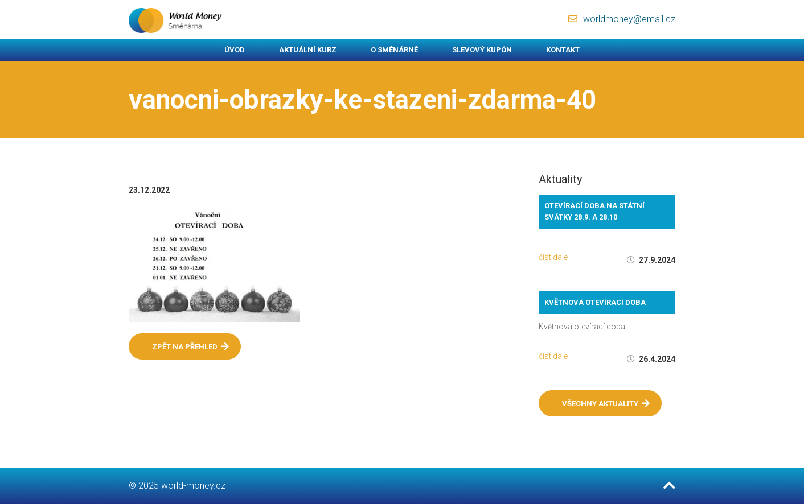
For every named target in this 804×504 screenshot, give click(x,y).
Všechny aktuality (606, 403)
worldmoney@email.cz (629, 19)
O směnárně (394, 50)
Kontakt (563, 50)
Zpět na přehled (190, 346)
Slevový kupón (482, 50)
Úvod (234, 50)
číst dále (553, 257)
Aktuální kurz (308, 50)
